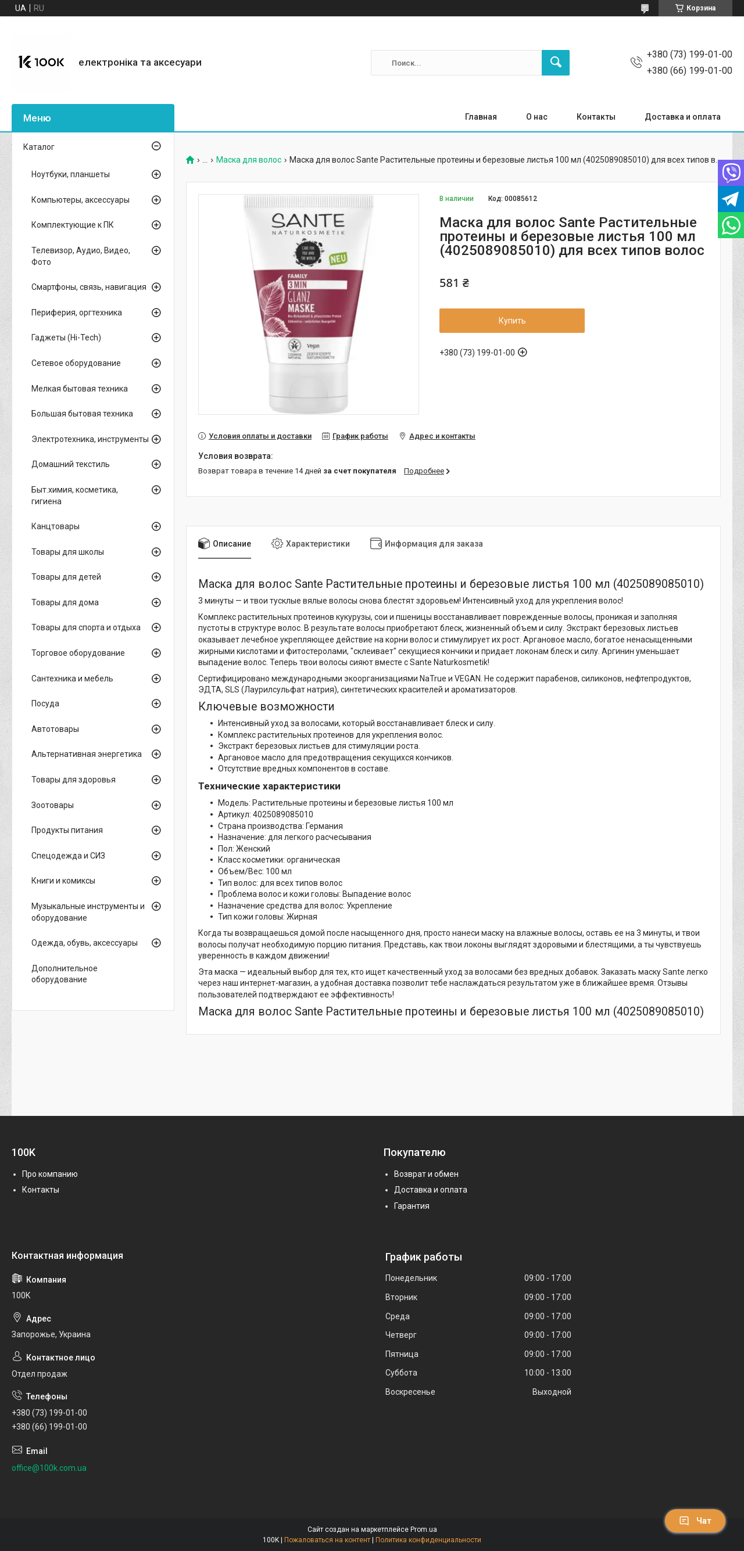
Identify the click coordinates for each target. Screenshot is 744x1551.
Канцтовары (55, 526)
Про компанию (50, 1174)
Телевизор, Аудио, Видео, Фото (80, 256)
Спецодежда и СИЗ (68, 855)
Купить (512, 320)
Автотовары (55, 729)
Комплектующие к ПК (72, 224)
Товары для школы (67, 552)
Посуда (45, 703)
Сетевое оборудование (76, 363)
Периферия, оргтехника (76, 312)
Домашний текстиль (70, 464)
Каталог (39, 147)
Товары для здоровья (73, 779)
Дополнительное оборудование (64, 974)
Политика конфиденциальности (428, 1540)
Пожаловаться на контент (327, 1540)
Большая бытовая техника (82, 413)
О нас (537, 116)
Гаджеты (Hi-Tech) (66, 337)
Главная (481, 116)
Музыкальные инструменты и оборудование (88, 912)
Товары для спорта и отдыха (86, 627)
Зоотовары (52, 805)
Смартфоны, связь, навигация (88, 287)
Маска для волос (248, 160)
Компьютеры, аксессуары (80, 199)
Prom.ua (423, 1529)
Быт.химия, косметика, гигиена (74, 495)
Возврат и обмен (426, 1174)
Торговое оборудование (78, 653)
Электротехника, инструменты (90, 439)
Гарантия (412, 1206)
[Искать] (556, 63)
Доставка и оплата (683, 116)
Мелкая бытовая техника (79, 388)
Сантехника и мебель (72, 678)
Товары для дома (65, 602)
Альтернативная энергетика (86, 754)
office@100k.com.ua (49, 1468)
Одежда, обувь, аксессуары (84, 942)
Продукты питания (67, 830)
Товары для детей (66, 576)
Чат (695, 1521)
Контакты (596, 116)
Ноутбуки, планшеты (70, 174)
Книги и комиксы (63, 880)
